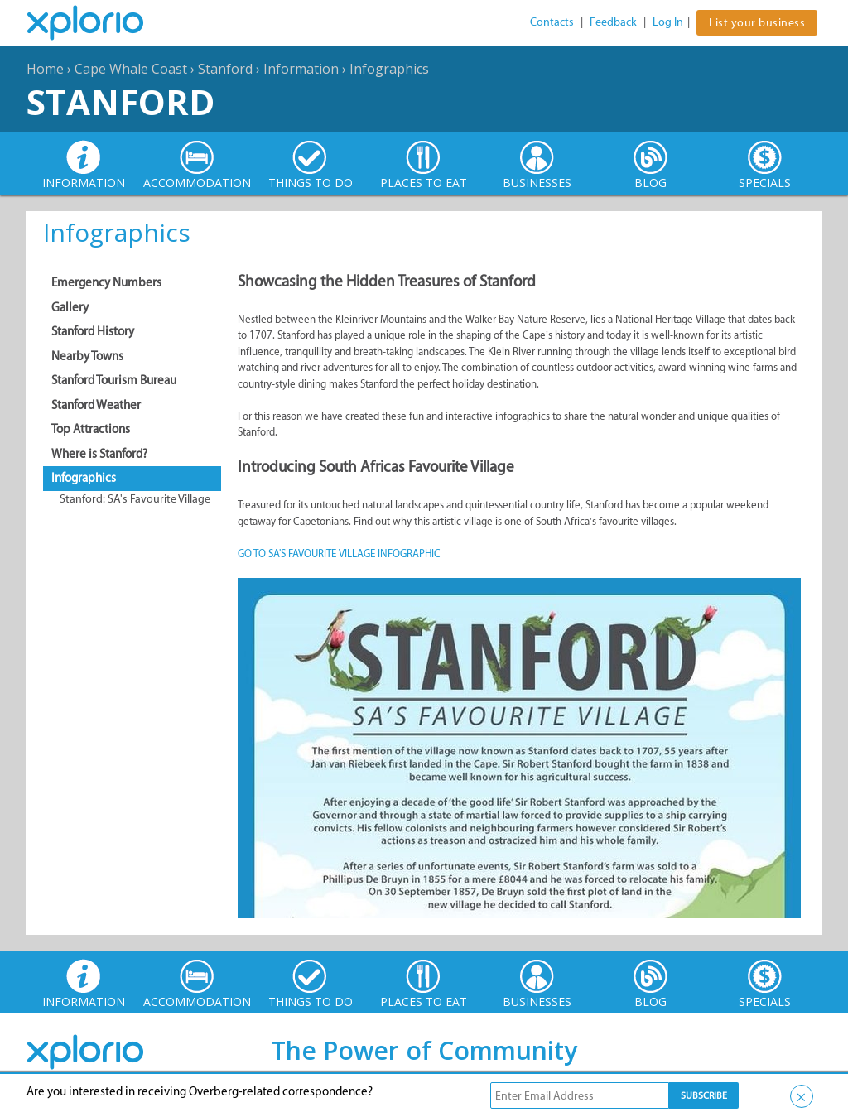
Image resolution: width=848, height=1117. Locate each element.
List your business (757, 23)
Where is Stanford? (99, 453)
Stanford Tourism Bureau (113, 380)
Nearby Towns (87, 356)
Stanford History (92, 331)
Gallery (70, 307)
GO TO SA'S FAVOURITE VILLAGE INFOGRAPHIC (339, 553)
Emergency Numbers (106, 282)
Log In (668, 22)
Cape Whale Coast (131, 69)
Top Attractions (90, 428)
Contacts (552, 22)
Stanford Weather (96, 404)
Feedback (613, 22)
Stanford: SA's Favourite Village (135, 499)
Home (45, 69)
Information (301, 69)
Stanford (225, 69)
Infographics (389, 69)
